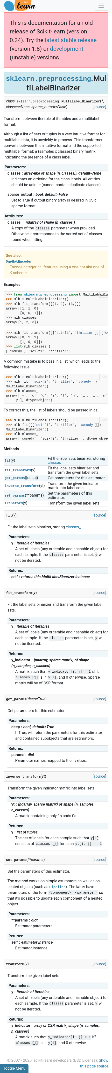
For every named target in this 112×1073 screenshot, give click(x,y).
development (66, 48)
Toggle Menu (14, 1068)
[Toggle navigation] (101, 6)
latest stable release (71, 40)
